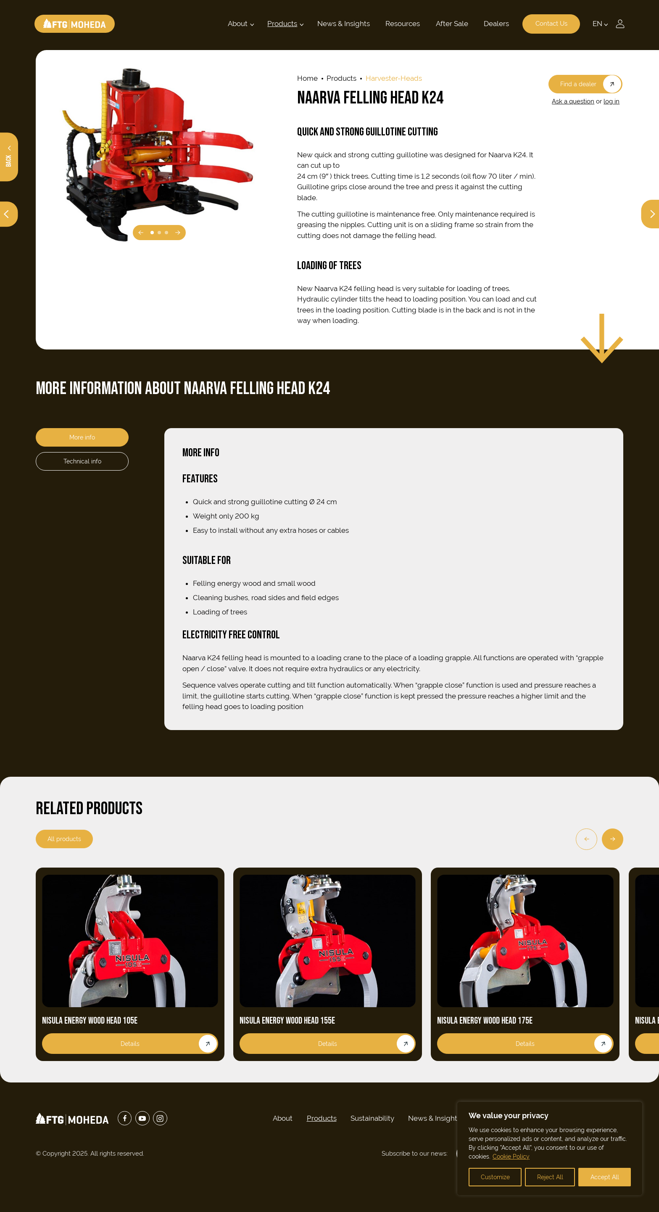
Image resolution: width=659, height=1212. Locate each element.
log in (611, 101)
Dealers (495, 23)
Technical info (82, 461)
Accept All (604, 1177)
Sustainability (372, 1118)
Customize (495, 1177)
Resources (402, 23)
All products (64, 838)
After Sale (451, 23)
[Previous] (586, 839)
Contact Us (550, 24)
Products (281, 23)
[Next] (612, 839)
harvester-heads (394, 78)
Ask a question (573, 101)
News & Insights (342, 23)
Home (307, 78)
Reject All (550, 1177)
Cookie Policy (511, 1156)
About (236, 23)
